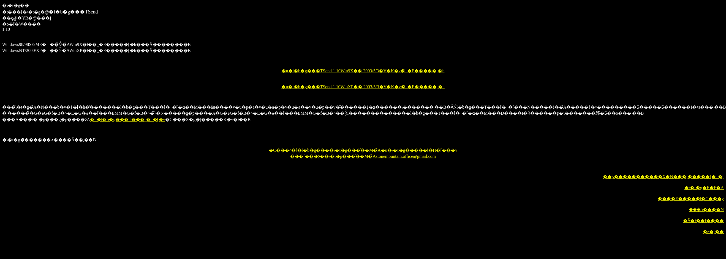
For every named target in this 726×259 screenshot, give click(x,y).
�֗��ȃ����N (706, 209)
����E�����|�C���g (691, 198)
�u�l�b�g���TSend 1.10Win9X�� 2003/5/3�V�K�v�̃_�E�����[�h (363, 70)
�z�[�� (713, 231)
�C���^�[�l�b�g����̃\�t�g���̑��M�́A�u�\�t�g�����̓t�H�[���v (363, 150)
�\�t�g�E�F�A (704, 187)
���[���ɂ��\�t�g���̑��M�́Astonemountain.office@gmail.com (363, 156)
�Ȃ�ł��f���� (703, 220)
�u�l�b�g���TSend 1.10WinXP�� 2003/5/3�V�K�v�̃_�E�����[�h (363, 86)
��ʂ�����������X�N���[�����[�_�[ (663, 176)
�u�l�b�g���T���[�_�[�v (127, 119)
